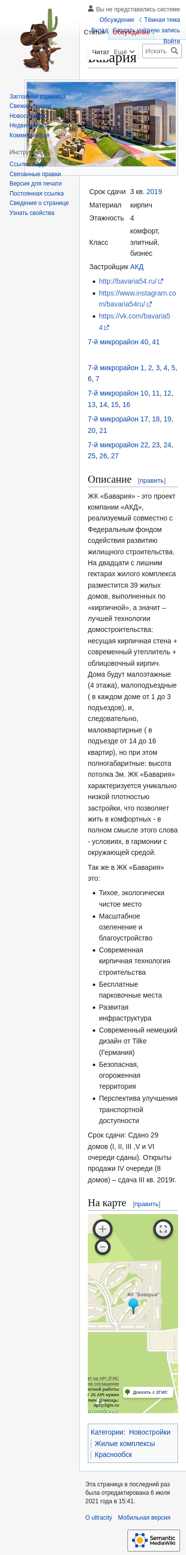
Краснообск (113, 1454)
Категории (107, 1432)
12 (168, 393)
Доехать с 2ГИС (150, 1392)
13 (92, 405)
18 (156, 419)
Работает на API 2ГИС (96, 1378)
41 (156, 342)
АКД (137, 267)
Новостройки (150, 1432)
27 (115, 456)
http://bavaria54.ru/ (128, 281)
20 (92, 430)
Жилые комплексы (125, 1444)
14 (103, 405)
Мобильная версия (144, 1517)
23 (156, 445)
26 (103, 456)
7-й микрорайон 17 (118, 419)
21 (103, 430)
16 (126, 405)
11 (156, 393)
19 (168, 419)
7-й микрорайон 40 (118, 342)
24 (168, 445)
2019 (154, 192)
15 (115, 405)
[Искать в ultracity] (162, 51)
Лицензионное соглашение (91, 1383)
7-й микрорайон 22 (118, 445)
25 (92, 456)
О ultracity (98, 1517)
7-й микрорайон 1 (116, 368)
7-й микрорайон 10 (118, 393)
